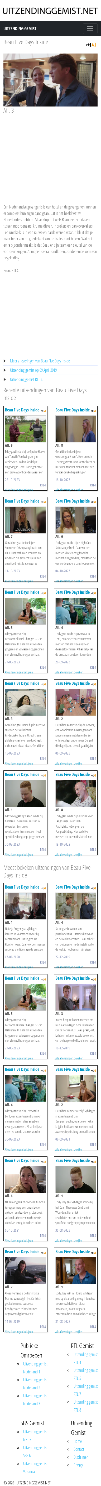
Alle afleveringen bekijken (19, 489)
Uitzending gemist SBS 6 (35, 1451)
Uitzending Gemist (19, 29)
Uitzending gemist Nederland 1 (35, 1368)
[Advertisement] (49, 154)
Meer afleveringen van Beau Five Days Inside (40, 361)
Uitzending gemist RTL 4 (26, 379)
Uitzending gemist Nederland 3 (35, 1400)
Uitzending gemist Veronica (35, 1467)
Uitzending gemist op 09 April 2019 (33, 370)
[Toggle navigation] (90, 28)
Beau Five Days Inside (25, 41)
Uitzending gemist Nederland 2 (35, 1384)
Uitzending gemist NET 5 (35, 1436)
